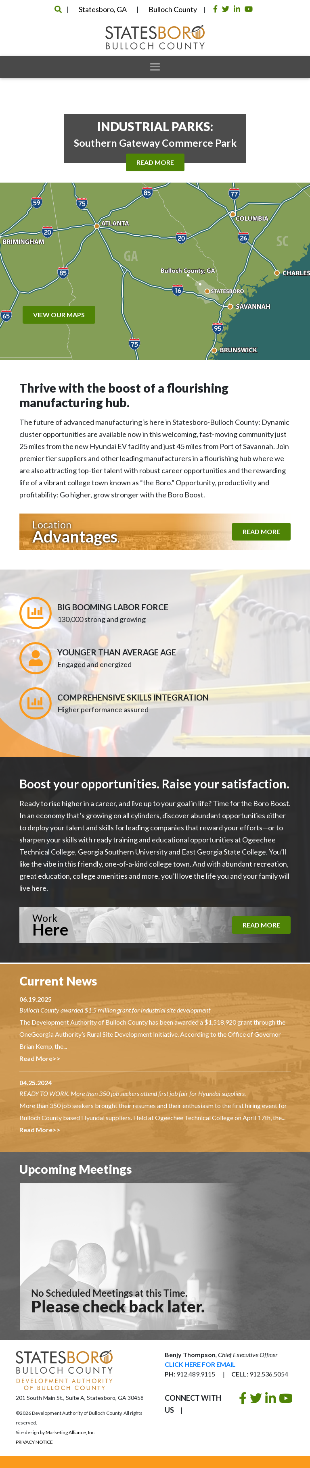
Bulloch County (173, 9)
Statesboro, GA (103, 9)
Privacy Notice (34, 1442)
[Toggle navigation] (155, 67)
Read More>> (40, 1058)
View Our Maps (59, 314)
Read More (155, 162)
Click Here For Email (200, 1364)
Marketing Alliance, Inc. (71, 1432)
